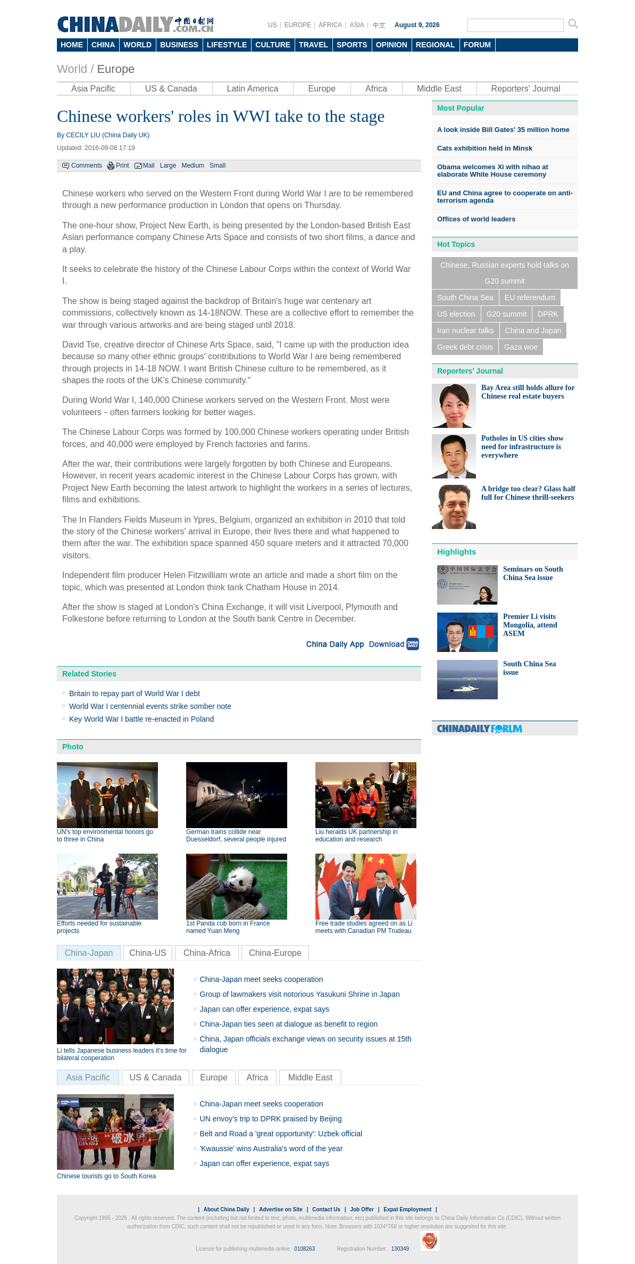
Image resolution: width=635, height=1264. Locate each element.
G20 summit (507, 314)
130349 (400, 1249)
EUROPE (298, 25)
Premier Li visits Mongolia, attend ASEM (530, 625)
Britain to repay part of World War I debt (134, 693)
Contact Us (326, 1209)
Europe (116, 69)
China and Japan (533, 330)
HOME (72, 44)
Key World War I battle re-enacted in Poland (141, 719)
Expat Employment (407, 1209)
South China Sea (465, 297)
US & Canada (171, 88)
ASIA (356, 25)
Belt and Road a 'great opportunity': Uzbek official (281, 1133)
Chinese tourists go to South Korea (106, 1176)
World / (75, 69)
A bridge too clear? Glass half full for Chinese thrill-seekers (528, 493)
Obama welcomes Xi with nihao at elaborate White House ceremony (492, 170)
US (272, 25)
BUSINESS (179, 44)
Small (217, 165)
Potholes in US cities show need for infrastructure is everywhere (522, 446)
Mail (149, 165)
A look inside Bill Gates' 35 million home (503, 130)
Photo (72, 746)
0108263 (304, 1249)
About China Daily (226, 1209)
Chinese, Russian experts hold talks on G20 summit (504, 273)
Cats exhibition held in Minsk (484, 148)
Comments (86, 165)
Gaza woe (521, 347)
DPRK (548, 314)
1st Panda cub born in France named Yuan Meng (228, 927)
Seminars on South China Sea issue (533, 573)
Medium (192, 165)
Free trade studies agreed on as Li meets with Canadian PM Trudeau (364, 927)
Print (122, 165)
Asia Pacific (93, 88)
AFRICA (330, 25)
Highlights (456, 551)
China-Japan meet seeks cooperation (261, 979)
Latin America (253, 88)
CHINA (103, 44)
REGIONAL (435, 44)
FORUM (477, 44)
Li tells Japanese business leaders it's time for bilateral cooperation (122, 1054)
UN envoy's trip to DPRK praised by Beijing (271, 1118)
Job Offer (361, 1209)
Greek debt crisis (465, 347)
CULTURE (272, 44)
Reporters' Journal (526, 88)
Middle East (439, 88)
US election (456, 314)
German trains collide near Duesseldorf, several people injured (236, 835)
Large (168, 165)
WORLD (137, 44)
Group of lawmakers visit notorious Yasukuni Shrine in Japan (300, 994)
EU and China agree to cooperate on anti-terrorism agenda (505, 196)
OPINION (391, 44)
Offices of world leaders (476, 219)
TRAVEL (313, 44)
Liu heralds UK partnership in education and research (356, 835)
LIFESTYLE (227, 44)
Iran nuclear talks (465, 330)
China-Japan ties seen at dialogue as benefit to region (289, 1024)
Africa (376, 88)
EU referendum (530, 297)
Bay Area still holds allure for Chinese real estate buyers (527, 392)
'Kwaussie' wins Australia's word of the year (271, 1148)
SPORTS (352, 44)
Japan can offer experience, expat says (264, 1009)
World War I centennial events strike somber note (150, 706)
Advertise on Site (281, 1209)
